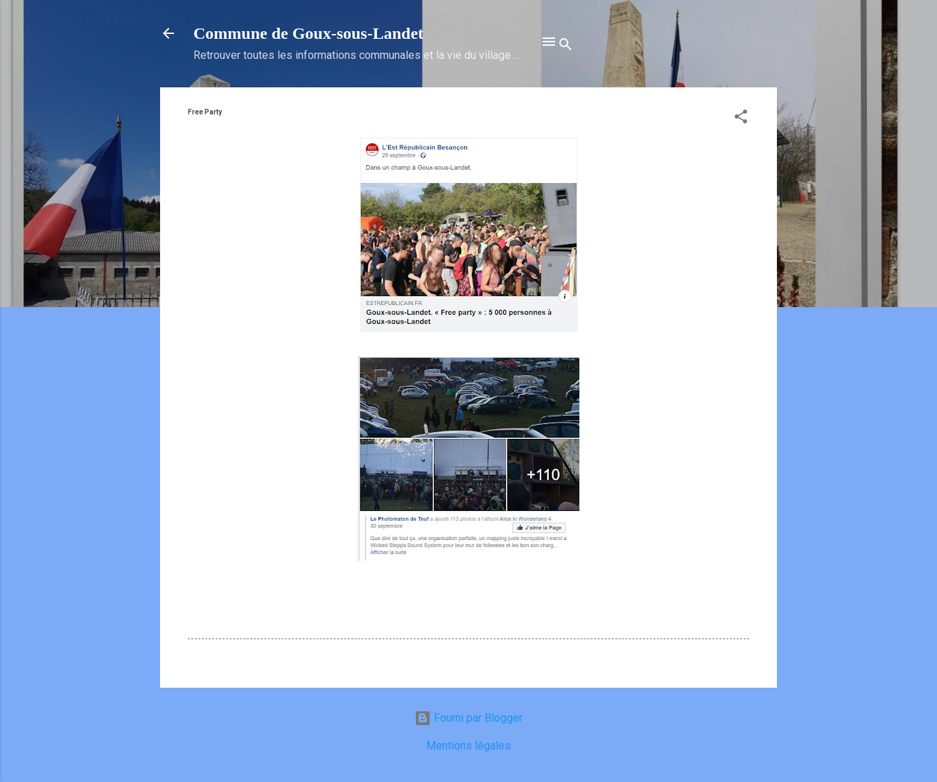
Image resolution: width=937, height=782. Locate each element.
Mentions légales (468, 745)
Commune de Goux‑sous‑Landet (308, 33)
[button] (741, 119)
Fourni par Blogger (468, 717)
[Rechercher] (565, 46)
